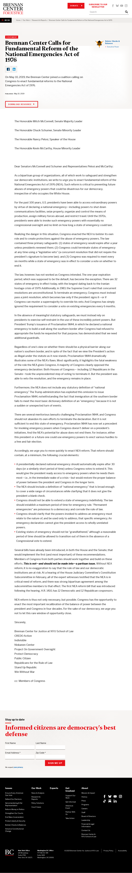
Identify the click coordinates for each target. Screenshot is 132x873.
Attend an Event (69, 807)
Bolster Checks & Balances (112, 42)
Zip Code (40, 752)
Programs (85, 805)
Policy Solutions (37, 803)
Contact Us (85, 830)
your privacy (18, 767)
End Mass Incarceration (14, 817)
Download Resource (21, 104)
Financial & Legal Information (87, 825)
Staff (83, 812)
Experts (54, 788)
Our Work (26, 20)
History (84, 797)
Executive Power (113, 47)
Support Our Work (70, 796)
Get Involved (70, 789)
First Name (10, 743)
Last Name (41, 743)
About (84, 788)
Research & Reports (39, 20)
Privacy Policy (108, 851)
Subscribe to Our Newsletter (98, 5)
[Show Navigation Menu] (6, 20)
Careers (84, 809)
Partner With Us (70, 813)
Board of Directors (88, 816)
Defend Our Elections (13, 799)
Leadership (85, 820)
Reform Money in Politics (14, 809)
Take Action (70, 818)
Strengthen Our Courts (14, 813)
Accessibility (122, 851)
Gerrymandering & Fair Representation (13, 804)
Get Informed (70, 802)
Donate (76, 6)
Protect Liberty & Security (15, 821)
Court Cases (36, 807)
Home (18, 20)
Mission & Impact (88, 793)
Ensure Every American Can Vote (14, 794)
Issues (8, 788)
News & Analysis (37, 793)
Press (83, 801)
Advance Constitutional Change (14, 830)
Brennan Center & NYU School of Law (88, 835)
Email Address (12, 752)
